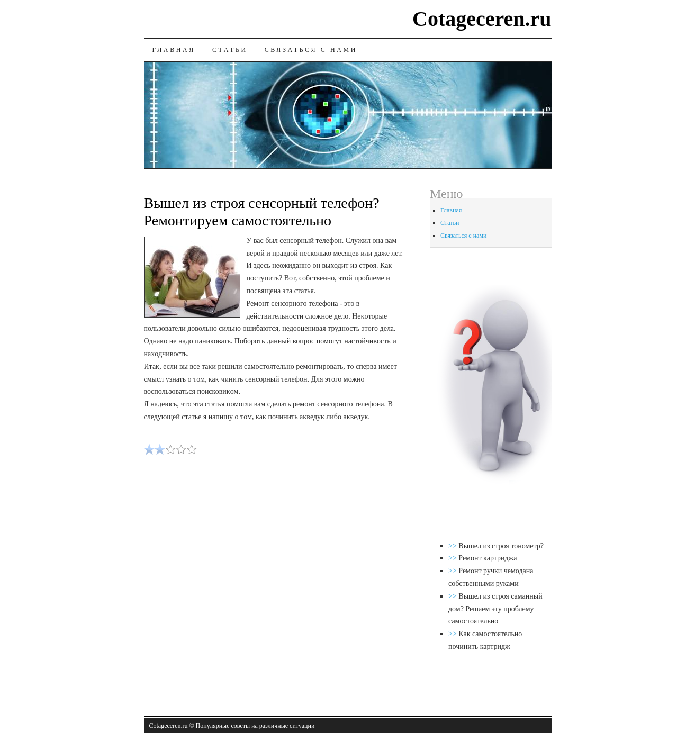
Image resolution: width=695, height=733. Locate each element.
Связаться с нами (311, 49)
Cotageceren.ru (482, 19)
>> (453, 546)
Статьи (230, 49)
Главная (173, 49)
